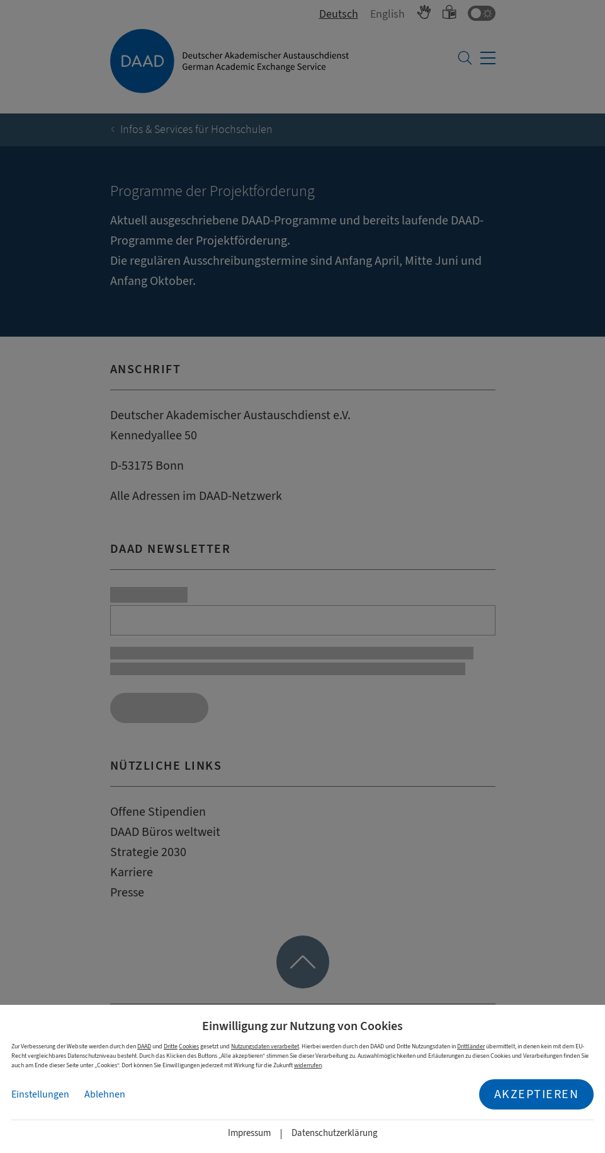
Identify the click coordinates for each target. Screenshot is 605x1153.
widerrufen (308, 1065)
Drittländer (471, 1046)
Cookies (189, 1046)
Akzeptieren (536, 1094)
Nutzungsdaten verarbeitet (265, 1046)
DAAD (144, 1046)
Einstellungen (40, 1094)
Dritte (171, 1046)
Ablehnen (104, 1094)
